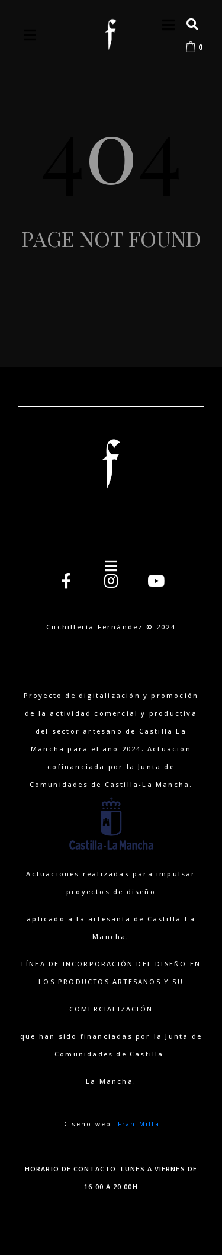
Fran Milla (139, 1124)
